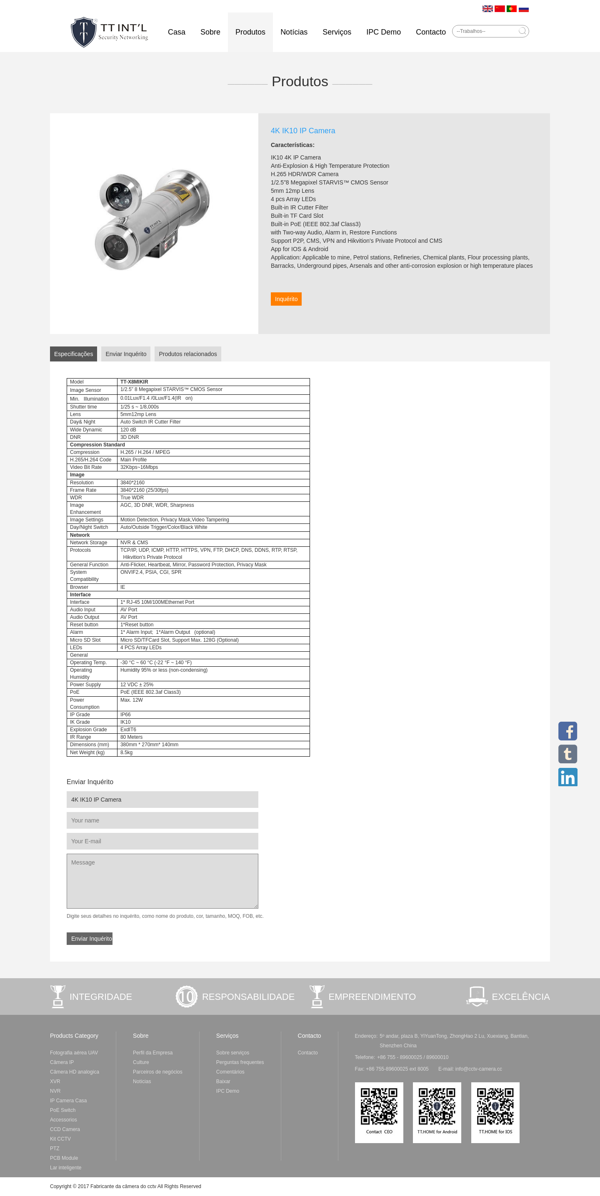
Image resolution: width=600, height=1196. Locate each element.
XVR (55, 1081)
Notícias (294, 32)
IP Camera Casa (68, 1101)
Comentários (230, 1072)
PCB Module (64, 1158)
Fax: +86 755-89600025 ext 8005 (428, 1069)
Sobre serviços (232, 1053)
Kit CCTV (60, 1139)
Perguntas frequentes (240, 1062)
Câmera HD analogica (74, 1072)
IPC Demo (383, 32)
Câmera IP (62, 1062)
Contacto (431, 32)
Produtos (250, 32)
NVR (55, 1091)
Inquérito (286, 299)
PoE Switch (62, 1110)
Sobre (210, 32)
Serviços (336, 32)
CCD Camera (65, 1129)
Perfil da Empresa (152, 1053)
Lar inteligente (65, 1168)
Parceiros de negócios (157, 1072)
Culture (141, 1062)
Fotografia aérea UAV (74, 1053)
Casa (176, 32)
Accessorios (63, 1120)
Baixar (223, 1081)
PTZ (55, 1148)
